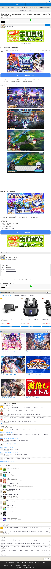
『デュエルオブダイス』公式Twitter (8, 228)
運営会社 (17, 562)
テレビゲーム (32, 295)
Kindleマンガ (16, 295)
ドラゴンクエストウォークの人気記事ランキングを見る (10, 438)
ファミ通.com (36, 562)
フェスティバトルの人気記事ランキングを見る (8, 443)
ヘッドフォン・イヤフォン (6, 295)
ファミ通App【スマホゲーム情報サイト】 (7, 7)
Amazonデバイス (24, 295)
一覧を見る (48, 292)
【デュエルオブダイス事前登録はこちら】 (25, 75)
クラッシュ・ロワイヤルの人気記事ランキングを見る (9, 452)
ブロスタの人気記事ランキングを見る (7, 447)
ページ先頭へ (47, 558)
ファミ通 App (4, 2)
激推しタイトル (28, 10)
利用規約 (13, 562)
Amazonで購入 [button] (10, 326)
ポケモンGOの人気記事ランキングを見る (7, 461)
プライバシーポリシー (24, 562)
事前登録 (22, 10)
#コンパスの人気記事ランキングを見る (7, 432)
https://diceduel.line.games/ (10, 269)
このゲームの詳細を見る (11, 259)
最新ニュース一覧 (19, 7)
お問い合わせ (8, 562)
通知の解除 (31, 562)
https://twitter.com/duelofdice (11, 271)
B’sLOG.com (42, 562)
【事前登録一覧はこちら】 (25, 43)
